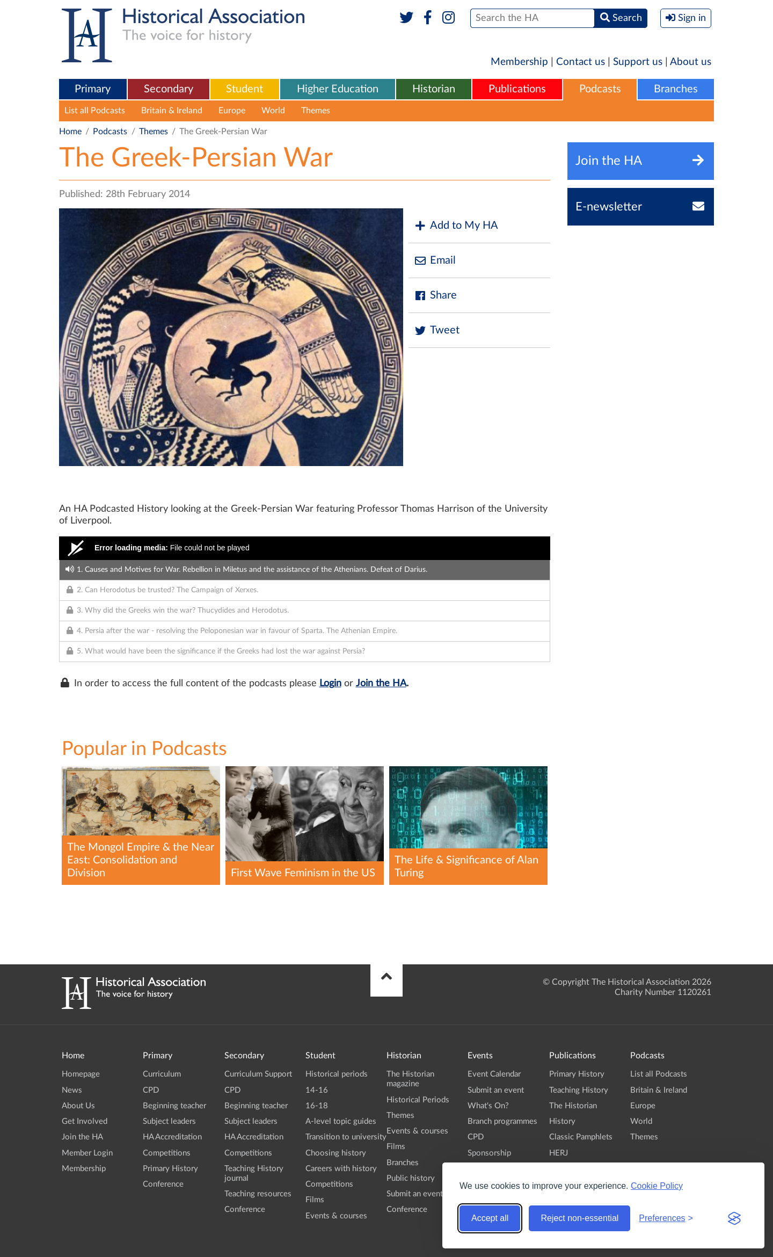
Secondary (168, 89)
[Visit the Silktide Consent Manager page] (734, 1218)
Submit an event (414, 1194)
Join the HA (381, 683)
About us (690, 62)
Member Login (87, 1153)
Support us (637, 62)
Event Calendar (494, 1074)
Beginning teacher (174, 1106)
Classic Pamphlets (580, 1137)
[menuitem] (93, 89)
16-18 (316, 1106)
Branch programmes (502, 1121)
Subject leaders (169, 1121)
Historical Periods (417, 1100)
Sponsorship (489, 1153)
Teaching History (578, 1090)
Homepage (81, 1074)
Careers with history (341, 1169)
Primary (93, 89)
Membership (519, 62)
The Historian (573, 1106)
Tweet (437, 330)
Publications (517, 89)
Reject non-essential (579, 1218)
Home (70, 131)
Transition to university (345, 1137)
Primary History (170, 1169)
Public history (410, 1178)
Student (244, 89)
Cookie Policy (657, 1185)
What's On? (488, 1106)
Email (435, 260)
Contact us (580, 62)
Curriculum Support (258, 1074)
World (273, 110)
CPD (151, 1090)
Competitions (167, 1153)
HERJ (558, 1153)
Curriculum (162, 1074)
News (72, 1090)
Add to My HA (456, 225)
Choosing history (335, 1153)
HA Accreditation (172, 1137)
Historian (433, 89)
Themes (315, 110)
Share (435, 295)
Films (314, 1200)
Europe (231, 110)
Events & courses (336, 1216)
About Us (78, 1106)
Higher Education (337, 89)
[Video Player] (304, 548)
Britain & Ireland (171, 110)
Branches (676, 89)
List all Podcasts (94, 110)
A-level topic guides (340, 1121)
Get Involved (84, 1121)
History (562, 1121)
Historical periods (336, 1074)
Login (330, 683)
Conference (163, 1184)
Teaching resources (257, 1194)
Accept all (489, 1218)
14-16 (316, 1090)
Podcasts (600, 89)
